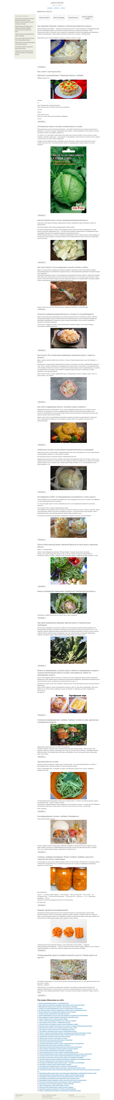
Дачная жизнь (57, 3)
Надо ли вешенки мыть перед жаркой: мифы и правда (54, 1085)
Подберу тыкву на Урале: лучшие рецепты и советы (53, 1038)
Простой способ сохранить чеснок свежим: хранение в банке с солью (58, 1027)
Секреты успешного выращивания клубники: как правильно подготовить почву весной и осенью (65, 1033)
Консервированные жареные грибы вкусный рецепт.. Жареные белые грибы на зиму (62, 1068)
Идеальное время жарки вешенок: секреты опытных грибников (56, 1087)
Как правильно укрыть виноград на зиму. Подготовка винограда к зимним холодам (61, 1076)
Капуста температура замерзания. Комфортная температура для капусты (66, 591)
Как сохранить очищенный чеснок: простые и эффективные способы (58, 1031)
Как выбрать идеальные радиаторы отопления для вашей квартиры (57, 1089)
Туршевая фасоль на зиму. (47, 762)
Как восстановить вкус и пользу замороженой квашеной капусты (62, 220)
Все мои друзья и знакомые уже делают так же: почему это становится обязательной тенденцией (65, 1026)
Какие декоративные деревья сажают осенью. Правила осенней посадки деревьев (61, 1075)
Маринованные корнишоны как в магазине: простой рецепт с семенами (58, 1006)
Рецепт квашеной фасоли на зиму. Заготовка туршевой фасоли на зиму (58, 1052)
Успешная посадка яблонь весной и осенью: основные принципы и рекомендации (61, 1043)
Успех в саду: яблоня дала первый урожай (50, 1041)
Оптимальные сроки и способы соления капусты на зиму (59, 126)
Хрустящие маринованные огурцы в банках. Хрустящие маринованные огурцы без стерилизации (65, 1054)
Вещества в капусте (45, 17)
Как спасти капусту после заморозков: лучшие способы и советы (62, 267)
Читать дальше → (41, 66)
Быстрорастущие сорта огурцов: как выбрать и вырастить (55, 1045)
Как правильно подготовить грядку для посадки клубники (54, 1036)
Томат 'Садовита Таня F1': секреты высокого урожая (53, 1019)
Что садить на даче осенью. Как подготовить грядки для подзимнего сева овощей (61, 1057)
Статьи (62, 8)
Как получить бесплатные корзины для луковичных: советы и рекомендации (60, 1082)
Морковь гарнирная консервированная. (52, 910)
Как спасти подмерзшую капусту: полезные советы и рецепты (61, 407)
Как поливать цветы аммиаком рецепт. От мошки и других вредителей (58, 1066)
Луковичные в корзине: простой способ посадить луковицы (55, 1064)
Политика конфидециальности (47, 1096)
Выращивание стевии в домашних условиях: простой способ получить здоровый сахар (62, 1080)
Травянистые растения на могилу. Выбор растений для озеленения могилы (24, 52)
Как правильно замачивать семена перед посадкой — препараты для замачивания (61, 1062)
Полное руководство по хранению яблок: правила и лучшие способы (57, 1012)
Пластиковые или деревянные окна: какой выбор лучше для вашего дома (59, 1078)
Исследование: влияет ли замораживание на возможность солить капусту (66, 497)
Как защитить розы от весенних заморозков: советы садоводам (56, 1083)
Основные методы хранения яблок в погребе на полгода (54, 1013)
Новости (56, 8)
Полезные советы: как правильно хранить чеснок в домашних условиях (58, 1024)
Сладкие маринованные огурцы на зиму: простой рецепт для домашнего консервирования (63, 1015)
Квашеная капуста (73, 17)
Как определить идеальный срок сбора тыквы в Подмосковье (55, 1040)
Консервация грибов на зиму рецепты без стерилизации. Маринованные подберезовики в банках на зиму (68, 1073)
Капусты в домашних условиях (87, 17)
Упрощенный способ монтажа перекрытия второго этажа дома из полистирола (60, 1047)
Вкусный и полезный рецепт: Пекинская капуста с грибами (60, 75)
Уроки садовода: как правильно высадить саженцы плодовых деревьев (58, 1048)
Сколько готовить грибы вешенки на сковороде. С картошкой (55, 1050)
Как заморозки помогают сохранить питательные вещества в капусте (64, 26)
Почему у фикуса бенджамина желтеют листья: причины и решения (57, 1020)
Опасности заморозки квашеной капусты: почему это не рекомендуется (65, 314)
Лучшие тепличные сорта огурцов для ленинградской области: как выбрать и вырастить (63, 1055)
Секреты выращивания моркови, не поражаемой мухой (54, 1003)
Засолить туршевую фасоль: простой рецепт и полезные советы (56, 1061)
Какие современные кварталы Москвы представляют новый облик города (58, 1017)
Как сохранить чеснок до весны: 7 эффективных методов (54, 1022)
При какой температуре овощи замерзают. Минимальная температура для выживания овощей (65, 1059)
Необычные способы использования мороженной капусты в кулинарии (65, 450)
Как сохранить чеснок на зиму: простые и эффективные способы (57, 1029)
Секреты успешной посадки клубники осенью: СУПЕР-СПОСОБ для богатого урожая (62, 1034)
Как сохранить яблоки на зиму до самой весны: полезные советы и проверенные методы (63, 1010)
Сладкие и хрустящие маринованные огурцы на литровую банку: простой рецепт (60, 1008)
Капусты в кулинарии (58, 17)
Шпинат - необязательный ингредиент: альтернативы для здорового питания (60, 1090)
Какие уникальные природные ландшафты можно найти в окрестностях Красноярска (62, 1005)
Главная (49, 8)
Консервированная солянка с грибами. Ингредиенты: (58, 816)
